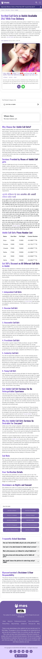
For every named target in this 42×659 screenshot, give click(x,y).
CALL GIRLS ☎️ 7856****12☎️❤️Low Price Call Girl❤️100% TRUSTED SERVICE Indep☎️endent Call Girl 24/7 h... (20, 74)
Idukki (15, 77)
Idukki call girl (15, 439)
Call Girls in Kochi (30, 520)
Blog (38, 623)
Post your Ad (32, 623)
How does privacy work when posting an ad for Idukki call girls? (18, 555)
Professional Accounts (20, 621)
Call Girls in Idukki (9, 104)
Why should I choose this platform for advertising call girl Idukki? (19, 561)
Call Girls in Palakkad (12, 515)
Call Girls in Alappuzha (12, 525)
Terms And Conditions (33, 621)
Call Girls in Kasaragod (30, 510)
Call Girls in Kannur (11, 510)
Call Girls (11, 77)
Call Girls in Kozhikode (12, 520)
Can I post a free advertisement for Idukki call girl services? (19, 547)
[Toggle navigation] (40, 2)
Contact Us (24, 623)
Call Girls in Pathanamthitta (12, 530)
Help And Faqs (15, 623)
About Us (10, 621)
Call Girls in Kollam (30, 515)
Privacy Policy (5, 623)
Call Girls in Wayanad (30, 530)
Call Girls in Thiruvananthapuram (30, 525)
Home (4, 621)
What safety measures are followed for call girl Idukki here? (19, 551)
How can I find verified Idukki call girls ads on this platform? (19, 543)
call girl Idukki (9, 37)
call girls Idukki (16, 226)
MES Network (21, 656)
